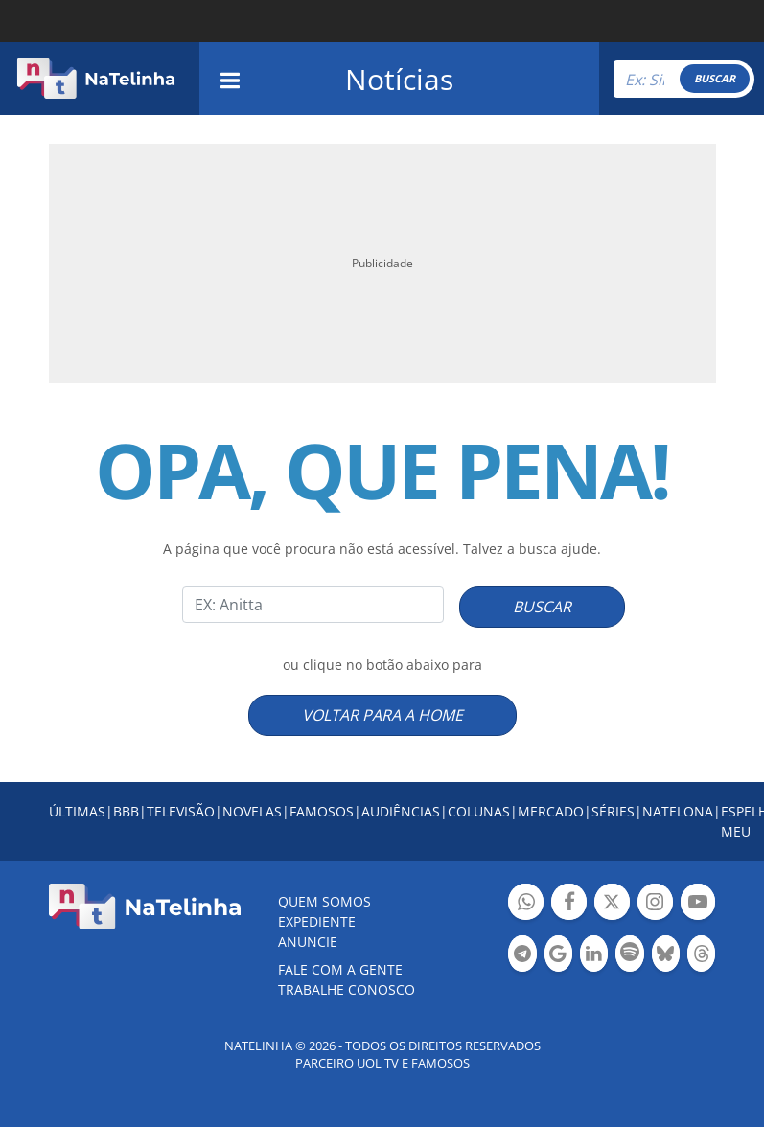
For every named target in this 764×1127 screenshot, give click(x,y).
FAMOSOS (321, 811)
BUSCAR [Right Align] (714, 78)
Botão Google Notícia (558, 956)
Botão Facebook (569, 904)
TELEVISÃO (181, 811)
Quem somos (324, 901)
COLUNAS (479, 811)
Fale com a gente (340, 969)
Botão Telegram (522, 956)
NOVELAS (252, 811)
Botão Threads (701, 956)
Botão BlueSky (666, 956)
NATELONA (677, 811)
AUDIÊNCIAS (400, 811)
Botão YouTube (698, 904)
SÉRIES (613, 811)
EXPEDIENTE (317, 921)
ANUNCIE (307, 941)
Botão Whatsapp (526, 904)
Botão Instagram (655, 904)
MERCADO (551, 811)
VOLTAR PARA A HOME (382, 714)
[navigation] (230, 78)
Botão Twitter (612, 904)
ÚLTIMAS (77, 811)
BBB (126, 811)
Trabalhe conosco (346, 989)
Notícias (399, 79)
